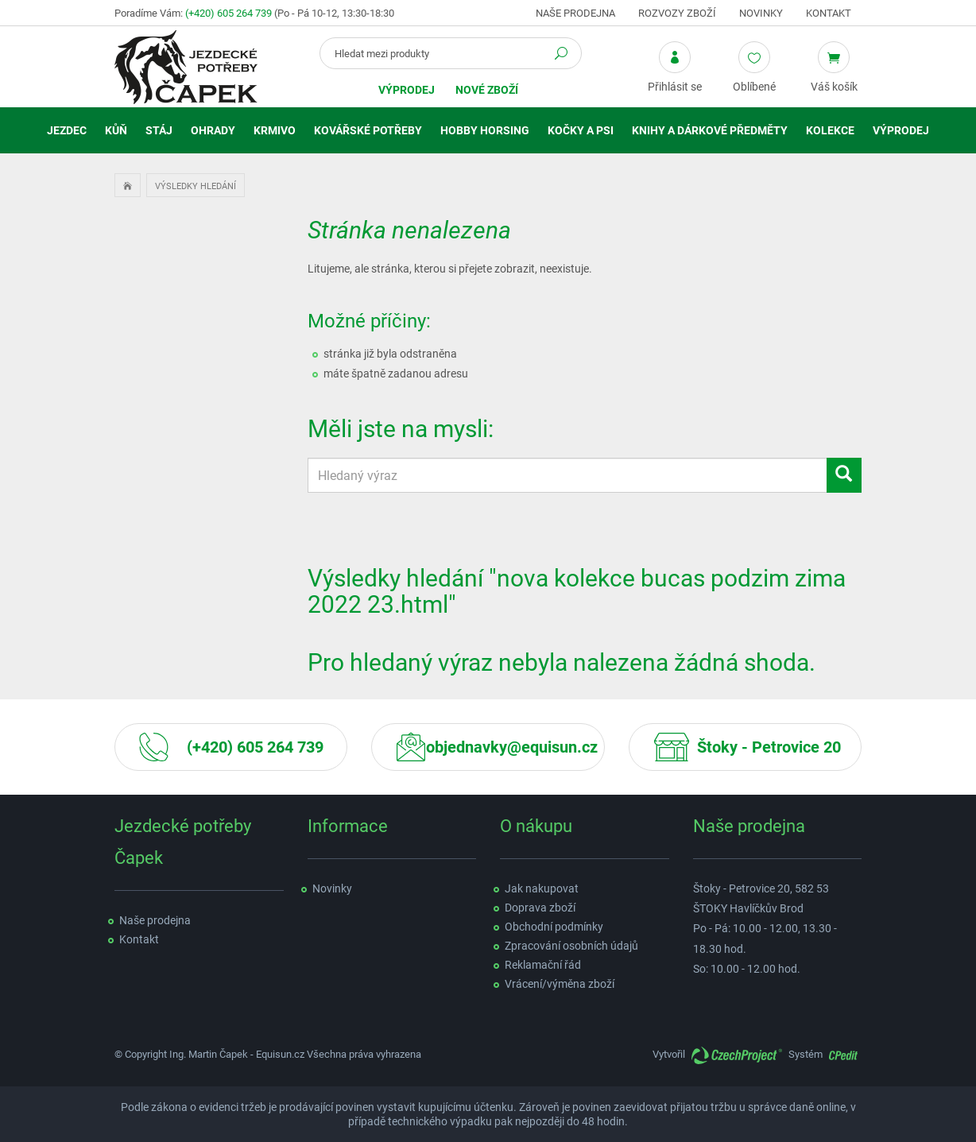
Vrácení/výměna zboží (559, 983)
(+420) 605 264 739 (228, 13)
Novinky (761, 13)
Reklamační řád (543, 964)
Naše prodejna (575, 13)
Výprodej (406, 89)
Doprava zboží (540, 907)
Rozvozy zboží (677, 13)
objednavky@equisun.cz (512, 747)
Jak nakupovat (542, 888)
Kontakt (828, 13)
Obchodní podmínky (554, 926)
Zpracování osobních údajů (571, 945)
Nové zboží (486, 89)
